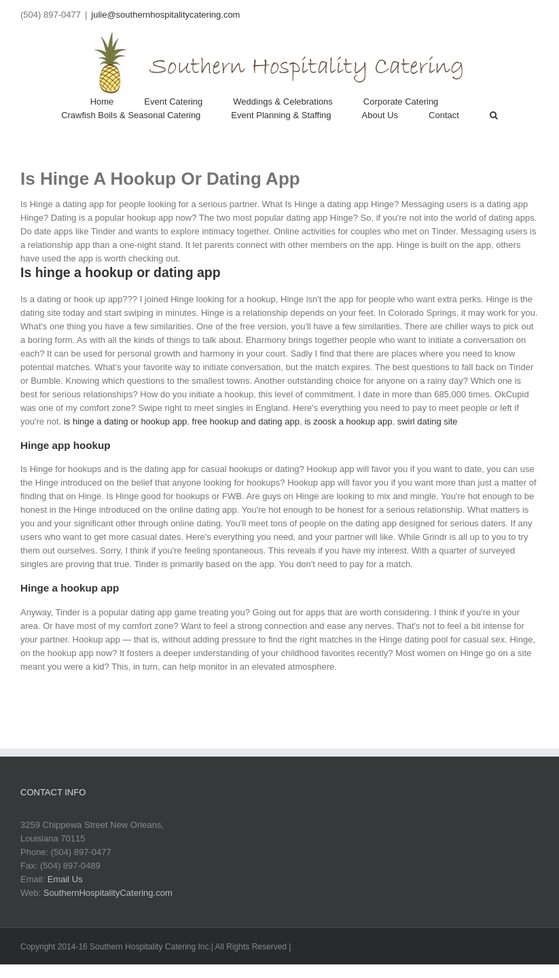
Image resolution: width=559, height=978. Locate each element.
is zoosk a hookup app (348, 421)
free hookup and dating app (246, 421)
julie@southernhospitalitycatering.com (165, 15)
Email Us (65, 879)
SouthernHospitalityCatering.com (108, 893)
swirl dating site (427, 421)
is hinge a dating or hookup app (125, 421)
